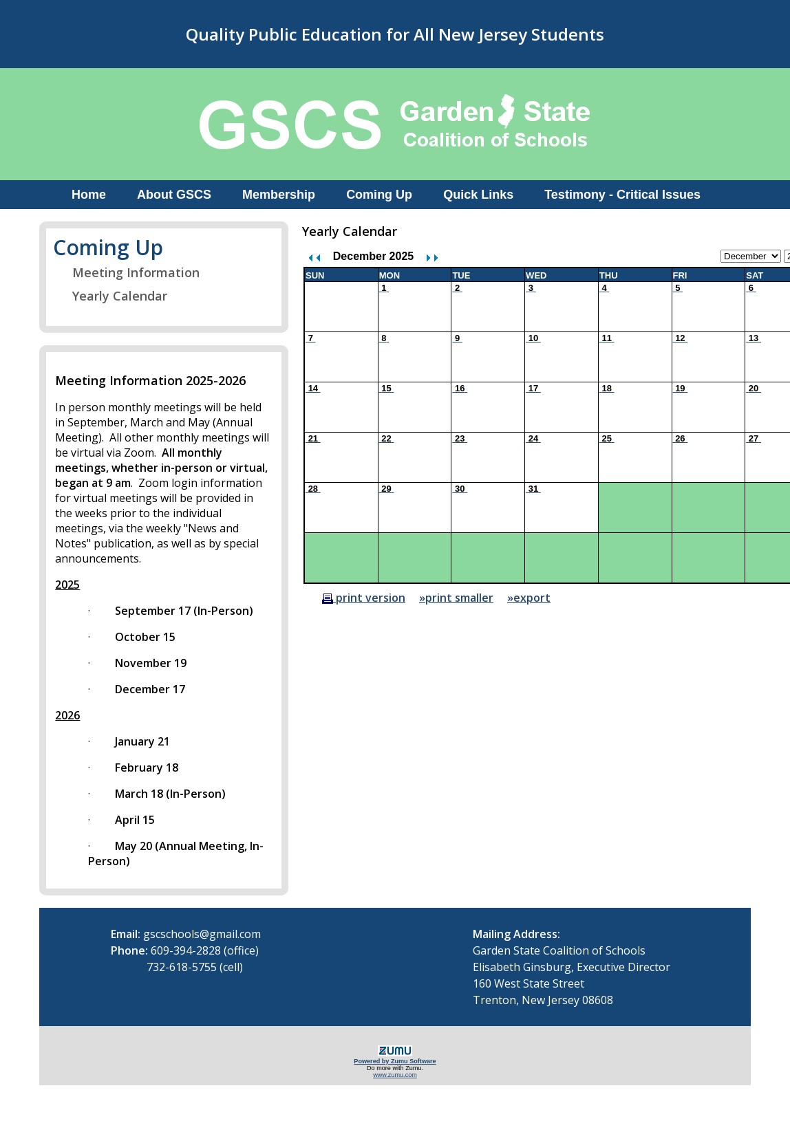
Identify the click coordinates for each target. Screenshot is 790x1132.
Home (89, 195)
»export (529, 597)
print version (363, 597)
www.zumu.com (395, 1074)
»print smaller (456, 597)
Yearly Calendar (111, 295)
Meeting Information (127, 272)
